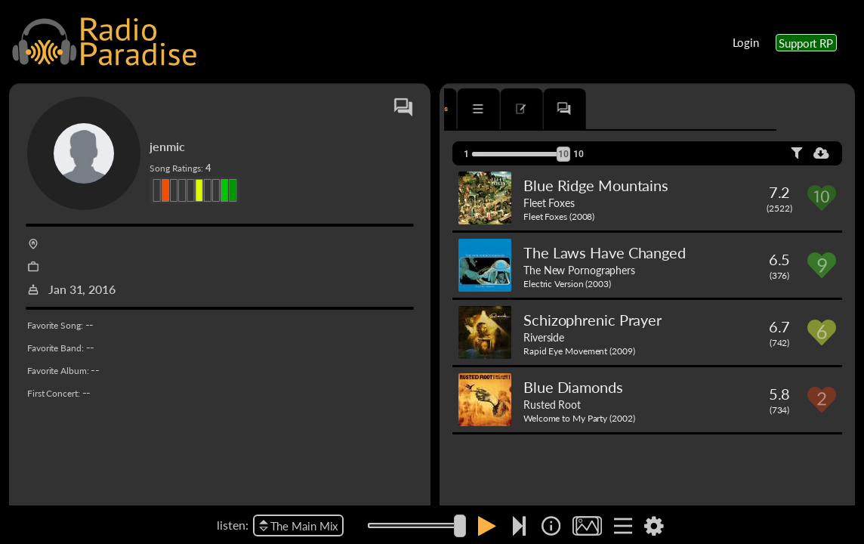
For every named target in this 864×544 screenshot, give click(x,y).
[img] (551, 526)
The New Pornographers (579, 269)
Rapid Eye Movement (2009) (579, 351)
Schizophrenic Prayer (592, 319)
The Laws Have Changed (604, 252)
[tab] (487, 108)
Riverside (543, 337)
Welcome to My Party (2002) (578, 418)
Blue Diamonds (573, 386)
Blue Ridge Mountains (595, 185)
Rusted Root (552, 404)
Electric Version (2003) (567, 283)
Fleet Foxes (549, 202)
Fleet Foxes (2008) (558, 216)
